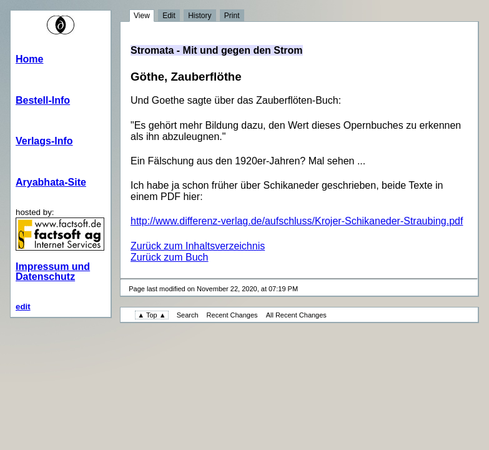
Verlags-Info (44, 141)
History (199, 15)
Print (232, 15)
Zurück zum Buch (169, 257)
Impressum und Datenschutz (53, 271)
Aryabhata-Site (51, 182)
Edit (168, 15)
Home (29, 59)
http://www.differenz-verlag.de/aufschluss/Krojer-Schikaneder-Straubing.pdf (297, 221)
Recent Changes (232, 315)
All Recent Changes (296, 315)
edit (23, 306)
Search (188, 315)
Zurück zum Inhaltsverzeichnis (198, 246)
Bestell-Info (43, 100)
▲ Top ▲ (151, 315)
